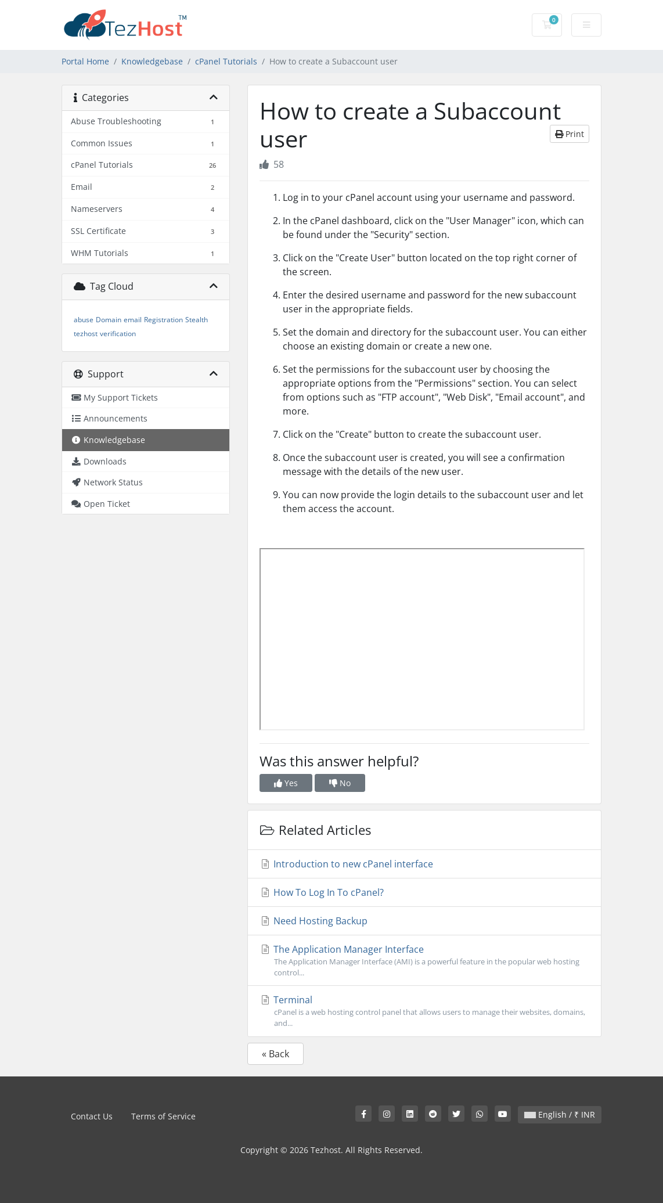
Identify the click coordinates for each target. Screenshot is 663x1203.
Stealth (196, 320)
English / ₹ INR (559, 1114)
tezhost (86, 333)
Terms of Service (163, 1116)
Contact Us (92, 1116)
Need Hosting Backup (313, 920)
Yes (286, 782)
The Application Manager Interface (424, 960)
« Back (275, 1053)
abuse (83, 320)
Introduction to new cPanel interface (346, 864)
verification (118, 333)
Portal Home (85, 61)
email (133, 320)
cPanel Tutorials (226, 61)
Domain (108, 320)
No (340, 782)
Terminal (424, 1011)
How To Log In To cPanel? (322, 892)
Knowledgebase (152, 61)
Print (569, 133)
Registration (163, 320)
